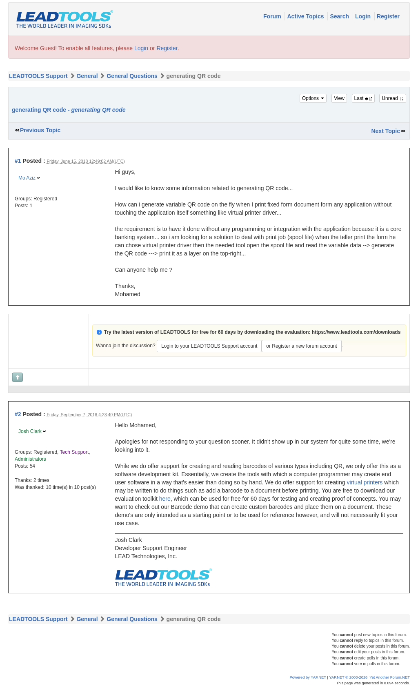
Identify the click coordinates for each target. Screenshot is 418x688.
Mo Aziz (27, 178)
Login (363, 16)
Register (388, 16)
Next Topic (385, 131)
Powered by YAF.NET (308, 677)
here (165, 498)
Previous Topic (40, 130)
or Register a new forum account (301, 346)
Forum (272, 16)
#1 (18, 161)
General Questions (132, 76)
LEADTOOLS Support (38, 76)
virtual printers (364, 482)
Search (340, 16)
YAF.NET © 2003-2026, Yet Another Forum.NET (369, 677)
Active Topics (306, 16)
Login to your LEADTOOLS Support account (209, 346)
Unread (393, 98)
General (87, 76)
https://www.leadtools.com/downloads (356, 332)
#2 (18, 414)
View (339, 98)
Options (313, 98)
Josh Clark (30, 431)
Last (363, 98)
